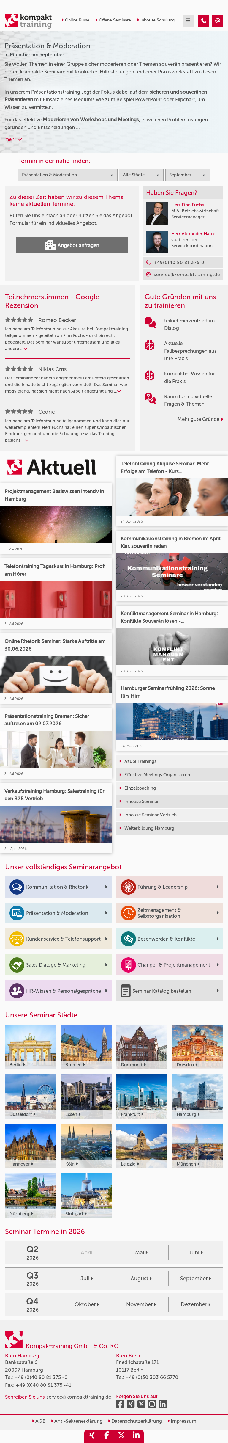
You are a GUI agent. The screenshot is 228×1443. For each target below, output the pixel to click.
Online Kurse (75, 20)
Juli (86, 1278)
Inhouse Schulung (156, 20)
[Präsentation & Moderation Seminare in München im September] (203, 21)
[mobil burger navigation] (188, 21)
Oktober (87, 1304)
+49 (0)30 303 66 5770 (151, 1377)
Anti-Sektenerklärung (77, 1421)
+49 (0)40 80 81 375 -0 (41, 1377)
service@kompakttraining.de (78, 1397)
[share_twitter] (121, 1436)
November (141, 1304)
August (141, 1278)
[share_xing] (91, 1436)
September (195, 1278)
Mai (141, 1252)
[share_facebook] (106, 1436)
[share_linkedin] (136, 1436)
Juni (196, 1252)
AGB (39, 1421)
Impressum (181, 1421)
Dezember (195, 1304)
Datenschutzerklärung (135, 1421)
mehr (13, 139)
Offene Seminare (113, 20)
